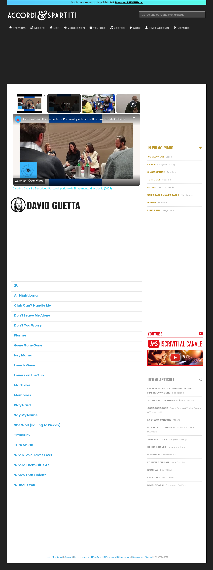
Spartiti (117, 28)
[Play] (98, 103)
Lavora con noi (81, 557)
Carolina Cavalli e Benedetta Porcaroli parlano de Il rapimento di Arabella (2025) (76, 119)
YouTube (98, 28)
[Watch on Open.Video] (29, 181)
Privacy (148, 557)
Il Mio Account (157, 28)
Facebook (110, 557)
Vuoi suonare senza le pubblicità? (107, 2)
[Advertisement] (106, 57)
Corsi (135, 28)
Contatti (68, 557)
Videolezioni (74, 28)
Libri (54, 28)
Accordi (37, 28)
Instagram (124, 557)
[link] (18, 119)
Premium (17, 28)
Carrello (182, 28)
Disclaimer (137, 557)
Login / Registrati (54, 557)
